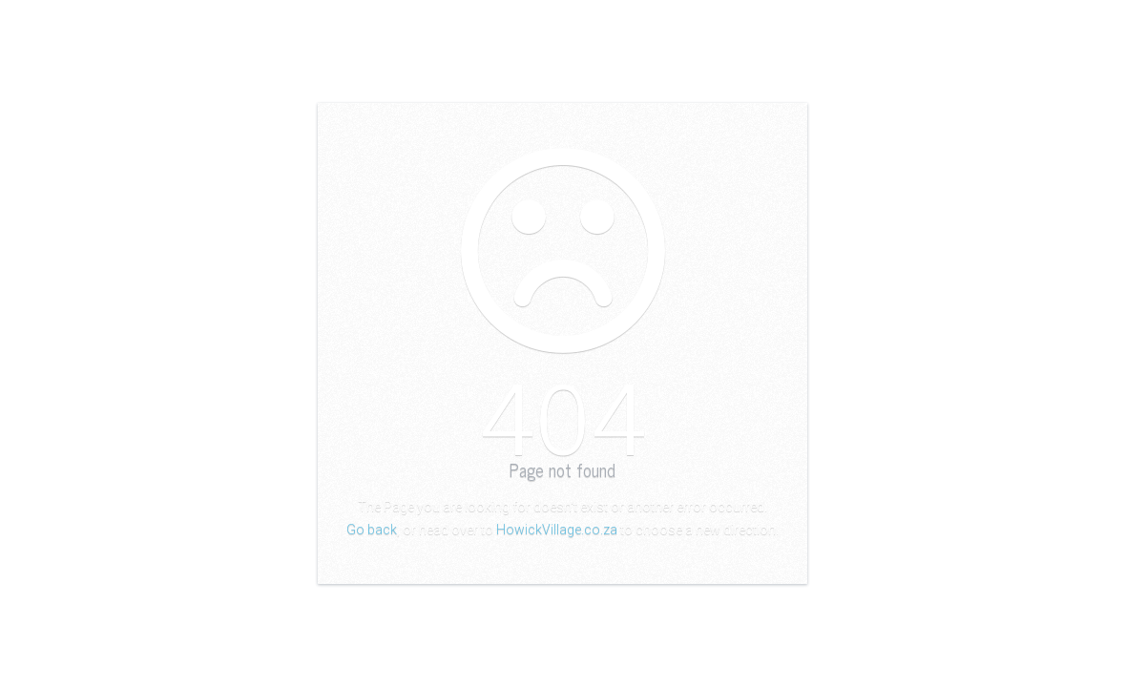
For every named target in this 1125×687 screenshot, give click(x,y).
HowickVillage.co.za (556, 529)
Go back (371, 529)
